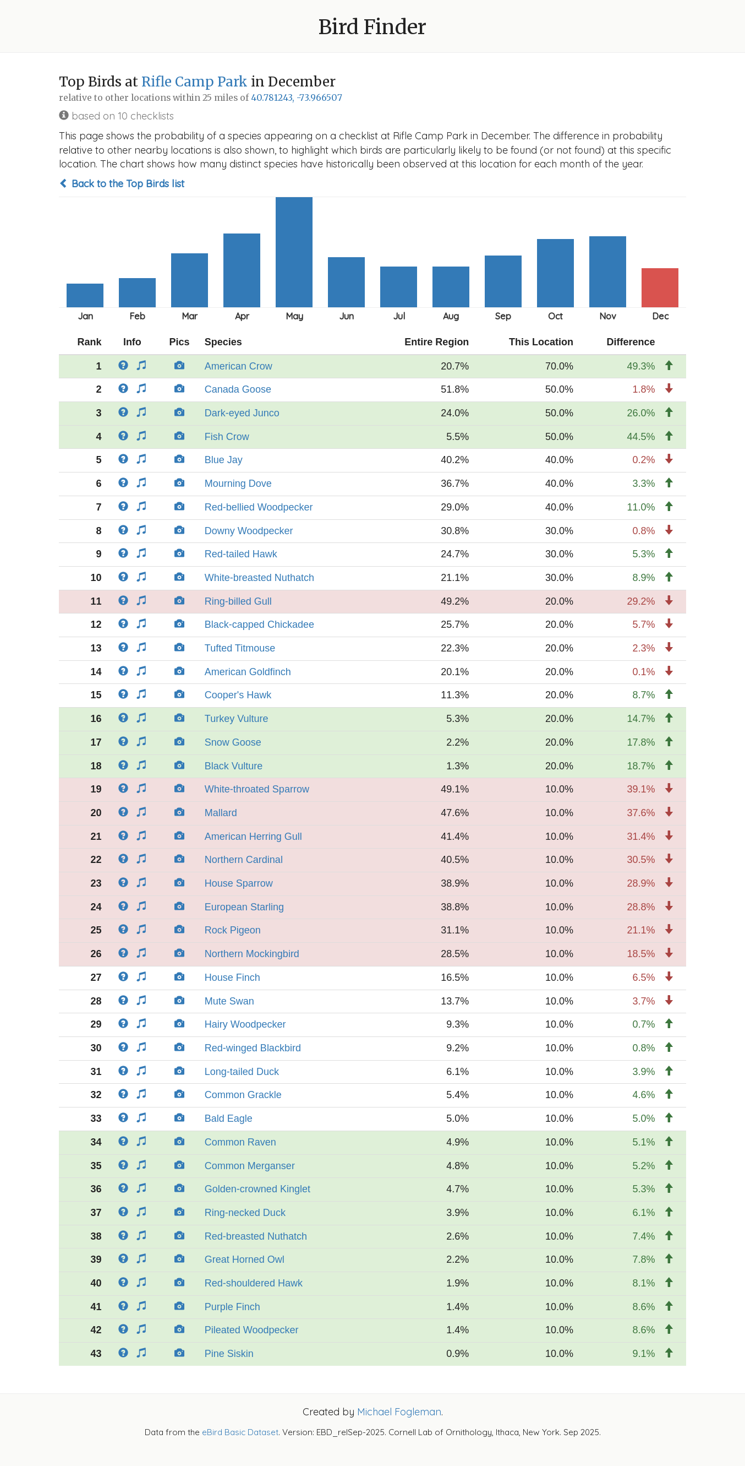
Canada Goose (238, 389)
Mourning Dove (238, 483)
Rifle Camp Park (194, 81)
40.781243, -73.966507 (296, 98)
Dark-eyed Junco (242, 413)
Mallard (221, 812)
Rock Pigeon (233, 930)
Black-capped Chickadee (259, 624)
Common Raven (240, 1142)
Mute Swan (229, 1001)
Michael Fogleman (399, 1411)
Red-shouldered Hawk (254, 1283)
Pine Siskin (229, 1353)
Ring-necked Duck (245, 1212)
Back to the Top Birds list (121, 183)
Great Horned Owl (244, 1259)
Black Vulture (233, 766)
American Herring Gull (253, 836)
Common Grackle (243, 1094)
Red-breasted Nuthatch (256, 1236)
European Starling (244, 907)
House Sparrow (239, 883)
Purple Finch (232, 1306)
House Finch (232, 977)
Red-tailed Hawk (241, 554)
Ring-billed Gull (238, 601)
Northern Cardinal (244, 859)
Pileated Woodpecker (252, 1329)
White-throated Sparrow (257, 789)
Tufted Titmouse (240, 648)
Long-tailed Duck (242, 1071)
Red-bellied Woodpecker (259, 507)
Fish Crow (227, 436)
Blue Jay (224, 459)
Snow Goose (233, 742)
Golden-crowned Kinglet (257, 1188)
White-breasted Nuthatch (259, 577)
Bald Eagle (229, 1118)
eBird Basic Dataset (240, 1432)
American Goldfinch (248, 671)
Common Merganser (250, 1165)
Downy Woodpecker (249, 530)
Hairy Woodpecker (245, 1024)
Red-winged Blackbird (253, 1048)
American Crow (238, 366)
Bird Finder (372, 27)
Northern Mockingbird (252, 953)
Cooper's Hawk (238, 695)
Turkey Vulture (237, 718)
